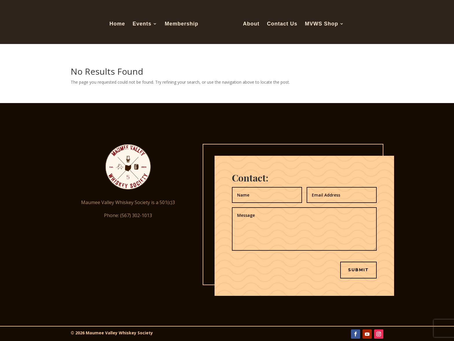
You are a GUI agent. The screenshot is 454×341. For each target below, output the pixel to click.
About (251, 24)
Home (117, 24)
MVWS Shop (321, 24)
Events (142, 24)
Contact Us (282, 24)
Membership (181, 24)
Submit (358, 269)
